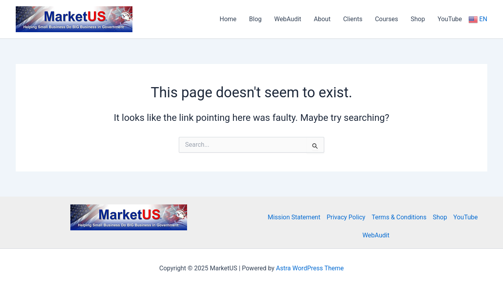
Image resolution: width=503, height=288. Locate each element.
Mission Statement (294, 217)
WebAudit (375, 235)
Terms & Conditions (399, 217)
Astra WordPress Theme (309, 268)
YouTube (465, 217)
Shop (440, 217)
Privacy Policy (346, 217)
